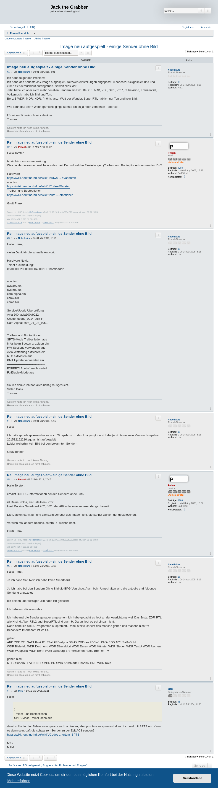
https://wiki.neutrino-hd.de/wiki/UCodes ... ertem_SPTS (43, 734)
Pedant (172, 153)
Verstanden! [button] (192, 778)
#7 (8, 691)
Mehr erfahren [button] (18, 781)
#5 (8, 479)
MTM (170, 689)
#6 (8, 566)
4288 (180, 168)
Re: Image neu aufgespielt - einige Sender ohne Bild (49, 142)
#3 (8, 238)
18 (179, 82)
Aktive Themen (42, 38)
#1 (8, 72)
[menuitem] (30, 27)
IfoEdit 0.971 (48, 223)
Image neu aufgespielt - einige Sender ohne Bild (109, 46)
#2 (8, 147)
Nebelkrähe (174, 70)
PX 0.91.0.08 (34, 223)
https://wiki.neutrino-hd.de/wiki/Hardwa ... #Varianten (41, 178)
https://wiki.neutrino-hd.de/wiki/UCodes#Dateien (38, 186)
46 (179, 701)
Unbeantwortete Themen (18, 38)
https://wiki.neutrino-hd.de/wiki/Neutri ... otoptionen (40, 195)
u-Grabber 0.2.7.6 (14, 223)
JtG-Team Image (35, 212)
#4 (8, 421)
